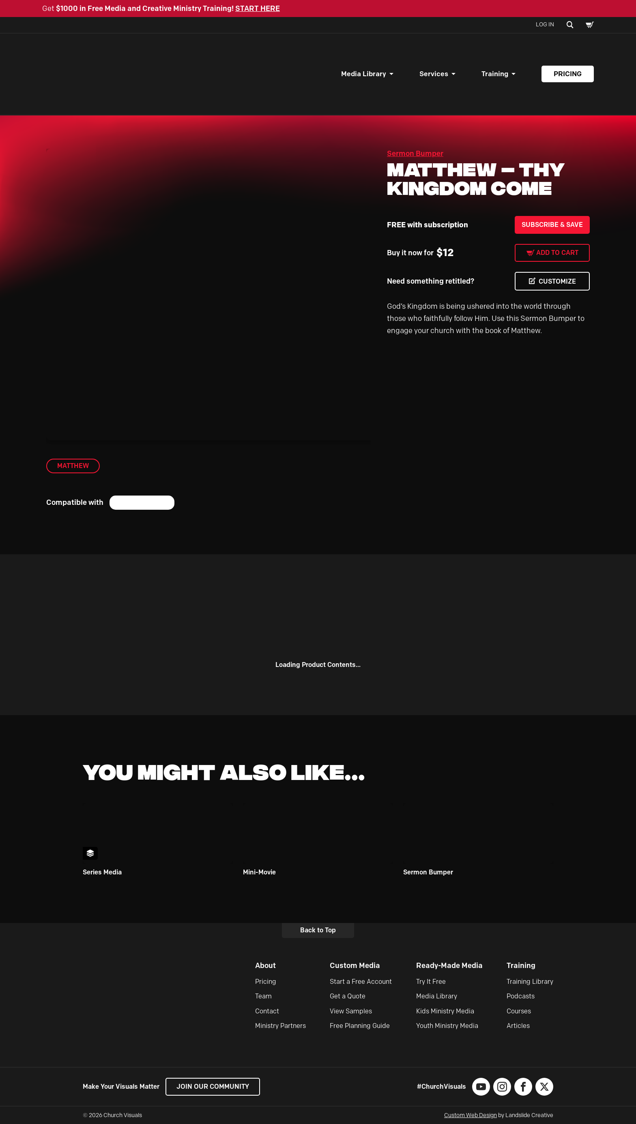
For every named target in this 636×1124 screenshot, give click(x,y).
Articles (518, 1026)
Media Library (363, 74)
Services (433, 74)
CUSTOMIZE (557, 281)
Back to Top (318, 930)
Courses (519, 1011)
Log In (545, 24)
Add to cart (557, 252)
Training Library (530, 981)
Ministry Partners (280, 1026)
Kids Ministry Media (445, 1011)
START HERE (257, 8)
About (265, 965)
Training (494, 74)
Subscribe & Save (552, 225)
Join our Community (212, 1086)
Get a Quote (347, 996)
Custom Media (355, 965)
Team (263, 996)
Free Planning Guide (360, 1026)
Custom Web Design (470, 1115)
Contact (267, 1011)
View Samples (351, 1011)
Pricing (568, 74)
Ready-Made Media (449, 965)
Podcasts (521, 996)
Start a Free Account (361, 981)
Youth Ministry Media (447, 1026)
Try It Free (431, 981)
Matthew (73, 466)
